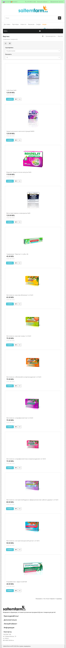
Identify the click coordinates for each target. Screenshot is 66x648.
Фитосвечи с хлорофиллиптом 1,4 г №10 (19, 418)
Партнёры (15, 24)
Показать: (8, 54)
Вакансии (31, 24)
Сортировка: (9, 47)
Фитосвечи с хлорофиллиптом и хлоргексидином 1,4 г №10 (26, 459)
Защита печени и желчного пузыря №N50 (20, 131)
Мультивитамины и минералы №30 (18, 213)
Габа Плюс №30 (11, 90)
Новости (23, 24)
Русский (6, 2)
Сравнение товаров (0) (10, 39)
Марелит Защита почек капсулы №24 (18, 172)
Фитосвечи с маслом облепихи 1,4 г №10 (19, 295)
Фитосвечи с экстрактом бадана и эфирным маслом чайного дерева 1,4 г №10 (32, 500)
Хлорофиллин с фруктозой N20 (16, 582)
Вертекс (60, 36)
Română (14, 2)
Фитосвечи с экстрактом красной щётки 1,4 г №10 (22, 541)
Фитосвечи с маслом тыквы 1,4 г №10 (18, 336)
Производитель (51, 36)
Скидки (38, 24)
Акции (44, 24)
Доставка (7, 24)
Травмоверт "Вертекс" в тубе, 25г (17, 254)
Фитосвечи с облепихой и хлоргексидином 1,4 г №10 (23, 377)
